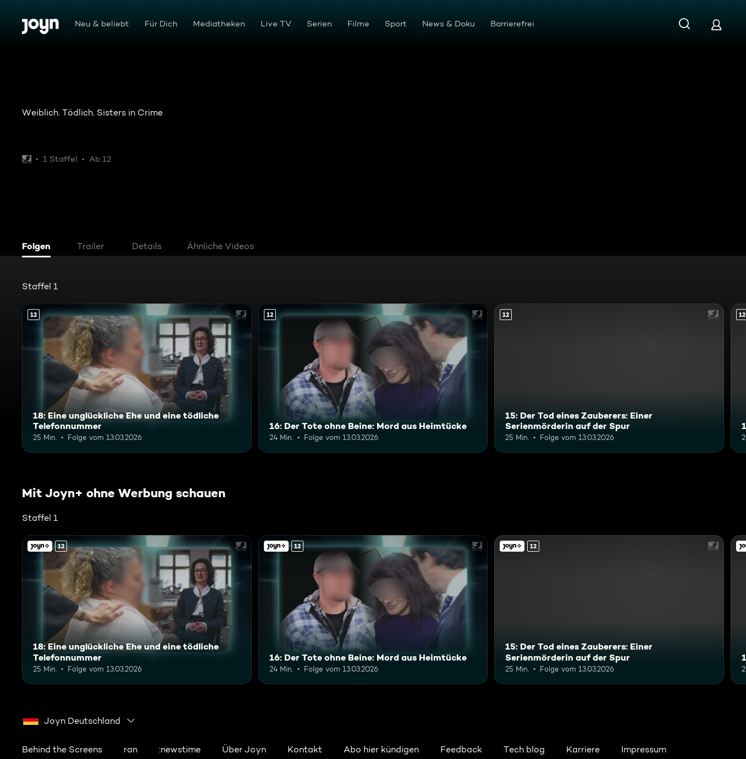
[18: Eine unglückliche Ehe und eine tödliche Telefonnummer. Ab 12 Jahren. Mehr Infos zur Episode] (137, 378)
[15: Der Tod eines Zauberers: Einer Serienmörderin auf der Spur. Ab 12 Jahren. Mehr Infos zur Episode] (609, 378)
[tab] (39, 247)
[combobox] (79, 720)
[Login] (716, 24)
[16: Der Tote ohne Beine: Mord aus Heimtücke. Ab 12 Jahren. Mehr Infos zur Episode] (373, 378)
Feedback (461, 749)
